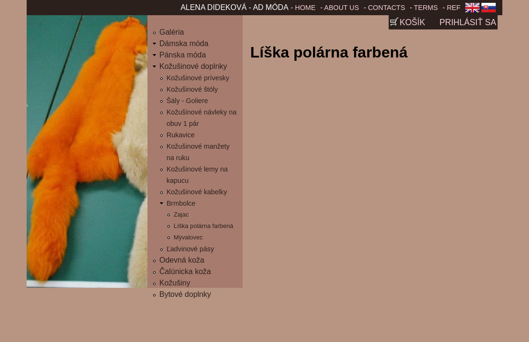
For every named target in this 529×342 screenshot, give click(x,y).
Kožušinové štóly (192, 89)
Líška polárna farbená (203, 225)
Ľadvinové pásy (190, 249)
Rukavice (181, 135)
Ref (453, 7)
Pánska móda (182, 55)
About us (341, 7)
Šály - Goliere (187, 100)
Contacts (386, 7)
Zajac (181, 214)
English (472, 10)
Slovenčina (490, 10)
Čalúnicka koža (185, 271)
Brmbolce (181, 203)
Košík (412, 22)
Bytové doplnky (185, 294)
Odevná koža (181, 260)
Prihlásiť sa (468, 22)
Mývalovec (188, 237)
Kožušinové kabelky (197, 192)
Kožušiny (174, 283)
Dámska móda (183, 43)
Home (305, 7)
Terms (426, 7)
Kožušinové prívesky (198, 78)
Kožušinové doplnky (193, 66)
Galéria (171, 32)
